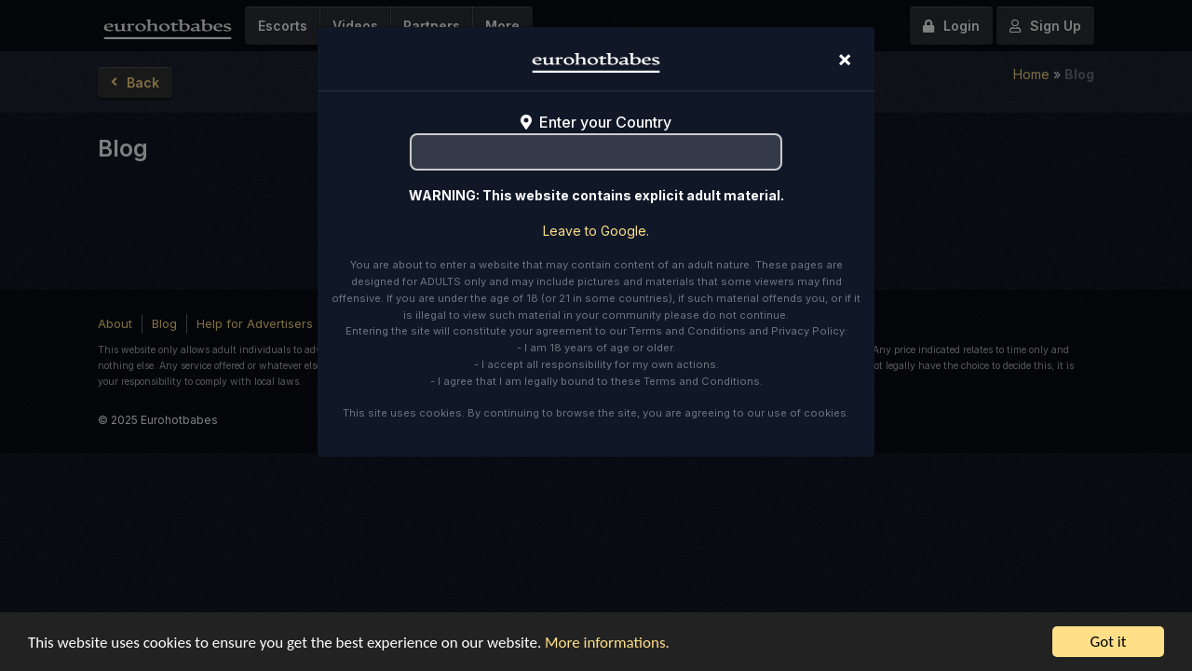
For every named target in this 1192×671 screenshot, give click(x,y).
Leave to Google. (596, 231)
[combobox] (596, 152)
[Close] (844, 59)
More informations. (607, 642)
